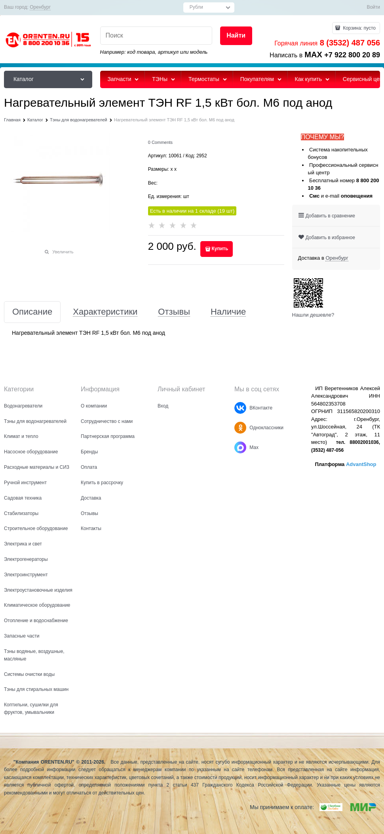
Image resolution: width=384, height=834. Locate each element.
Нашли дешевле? (313, 315)
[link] (40, 7)
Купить (219, 248)
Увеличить (62, 251)
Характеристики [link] (105, 312)
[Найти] (236, 35)
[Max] (240, 447)
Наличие (228, 312)
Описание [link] (32, 312)
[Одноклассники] (240, 428)
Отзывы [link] (174, 312)
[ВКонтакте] (240, 408)
